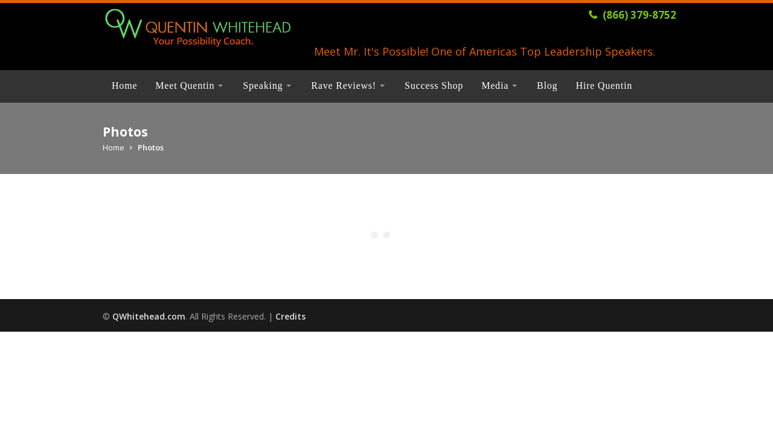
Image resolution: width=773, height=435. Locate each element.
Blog (547, 85)
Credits (290, 316)
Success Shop (434, 85)
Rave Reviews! (343, 85)
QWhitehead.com (148, 316)
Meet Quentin (184, 85)
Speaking (263, 85)
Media (494, 85)
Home (124, 85)
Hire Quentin (604, 85)
